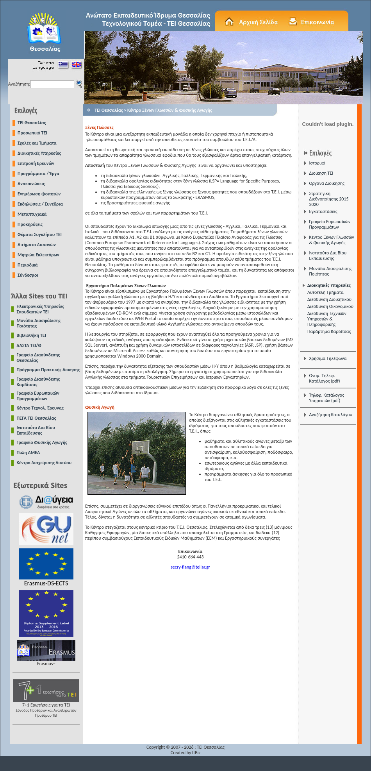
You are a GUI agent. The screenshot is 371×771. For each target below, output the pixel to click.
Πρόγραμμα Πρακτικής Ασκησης (48, 369)
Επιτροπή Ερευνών (36, 163)
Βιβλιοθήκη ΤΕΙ (31, 335)
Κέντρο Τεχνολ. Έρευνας (40, 408)
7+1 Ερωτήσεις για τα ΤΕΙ (46, 708)
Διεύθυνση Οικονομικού (330, 306)
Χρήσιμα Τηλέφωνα (327, 358)
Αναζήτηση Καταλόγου (330, 414)
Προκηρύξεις (30, 224)
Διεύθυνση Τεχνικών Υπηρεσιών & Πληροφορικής (326, 319)
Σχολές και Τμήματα (37, 143)
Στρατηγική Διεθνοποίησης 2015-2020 (329, 199)
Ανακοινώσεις (31, 183)
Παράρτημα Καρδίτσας (329, 331)
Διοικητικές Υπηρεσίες (39, 153)
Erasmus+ (46, 661)
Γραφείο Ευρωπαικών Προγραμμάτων (38, 395)
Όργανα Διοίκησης (326, 183)
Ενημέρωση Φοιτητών (39, 194)
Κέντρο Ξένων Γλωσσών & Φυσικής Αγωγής (331, 239)
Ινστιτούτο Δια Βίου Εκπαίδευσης (36, 430)
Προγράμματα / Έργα (38, 173)
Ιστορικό (317, 163)
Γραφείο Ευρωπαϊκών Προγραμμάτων (329, 224)
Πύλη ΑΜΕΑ (28, 452)
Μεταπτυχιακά (32, 214)
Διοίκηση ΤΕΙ (321, 173)
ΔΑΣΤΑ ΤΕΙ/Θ (29, 345)
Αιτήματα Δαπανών (37, 244)
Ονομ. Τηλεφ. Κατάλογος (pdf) (324, 378)
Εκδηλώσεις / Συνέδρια (40, 204)
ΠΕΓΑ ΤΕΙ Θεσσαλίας (36, 418)
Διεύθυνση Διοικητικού (329, 299)
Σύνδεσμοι (28, 275)
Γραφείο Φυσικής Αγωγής (42, 442)
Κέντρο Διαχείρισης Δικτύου (44, 462)
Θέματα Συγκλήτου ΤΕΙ (40, 234)
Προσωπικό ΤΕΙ (32, 133)
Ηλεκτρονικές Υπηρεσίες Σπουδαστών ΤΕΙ (40, 309)
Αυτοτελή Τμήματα (325, 292)
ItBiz (196, 752)
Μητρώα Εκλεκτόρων (38, 255)
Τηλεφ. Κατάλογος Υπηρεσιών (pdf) (326, 397)
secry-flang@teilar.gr (190, 567)
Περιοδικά (28, 265)
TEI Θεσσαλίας (32, 122)
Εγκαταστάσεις (323, 211)
